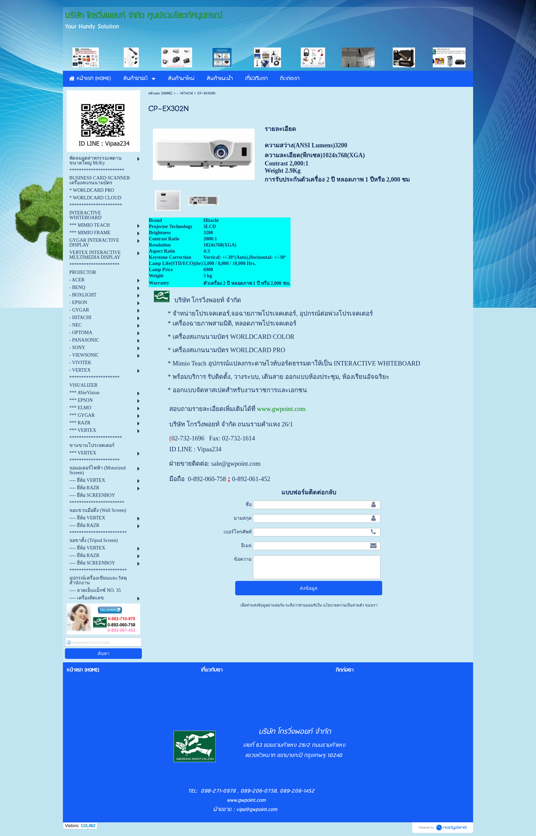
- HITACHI (185, 93)
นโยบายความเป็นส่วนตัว (343, 605)
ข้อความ (243, 559)
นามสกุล (242, 518)
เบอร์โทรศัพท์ (238, 531)
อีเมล (246, 545)
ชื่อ (248, 504)
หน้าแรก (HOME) (160, 93)
